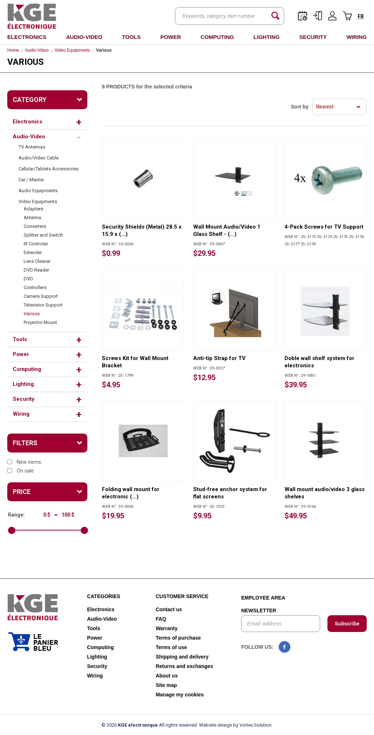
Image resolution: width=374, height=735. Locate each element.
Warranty (167, 628)
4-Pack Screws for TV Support (324, 227)
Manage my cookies (180, 695)
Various (32, 313)
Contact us (169, 609)
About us (167, 676)
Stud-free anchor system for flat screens (230, 493)
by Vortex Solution (252, 725)
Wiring (356, 37)
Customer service (182, 596)
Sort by (300, 107)
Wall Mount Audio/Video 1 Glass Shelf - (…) (226, 230)
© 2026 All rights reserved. (150, 725)
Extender (33, 252)
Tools (131, 37)
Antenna (32, 217)
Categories (103, 596)
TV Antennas (32, 147)
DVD (28, 278)
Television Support (43, 305)
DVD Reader (36, 270)
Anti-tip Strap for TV (219, 358)
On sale (20, 471)
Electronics (27, 37)
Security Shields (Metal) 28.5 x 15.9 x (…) (142, 230)
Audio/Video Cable (39, 158)
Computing (217, 37)
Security (313, 37)
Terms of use (171, 647)
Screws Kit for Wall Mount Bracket (135, 362)
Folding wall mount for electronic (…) (130, 493)
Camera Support (41, 296)
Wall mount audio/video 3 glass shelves (325, 493)
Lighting (267, 37)
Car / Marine (31, 179)
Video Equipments (72, 50)
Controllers (35, 287)
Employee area (263, 598)
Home (13, 50)
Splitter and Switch (43, 235)
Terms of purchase (178, 638)
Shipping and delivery (182, 657)
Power (170, 37)
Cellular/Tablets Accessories (49, 168)
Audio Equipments (38, 190)
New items (24, 462)
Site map (166, 685)
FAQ (161, 619)
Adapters (33, 209)
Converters (35, 226)
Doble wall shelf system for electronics (319, 362)
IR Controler (36, 243)
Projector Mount (40, 322)
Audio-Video (84, 37)
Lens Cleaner (37, 261)
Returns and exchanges (184, 666)
